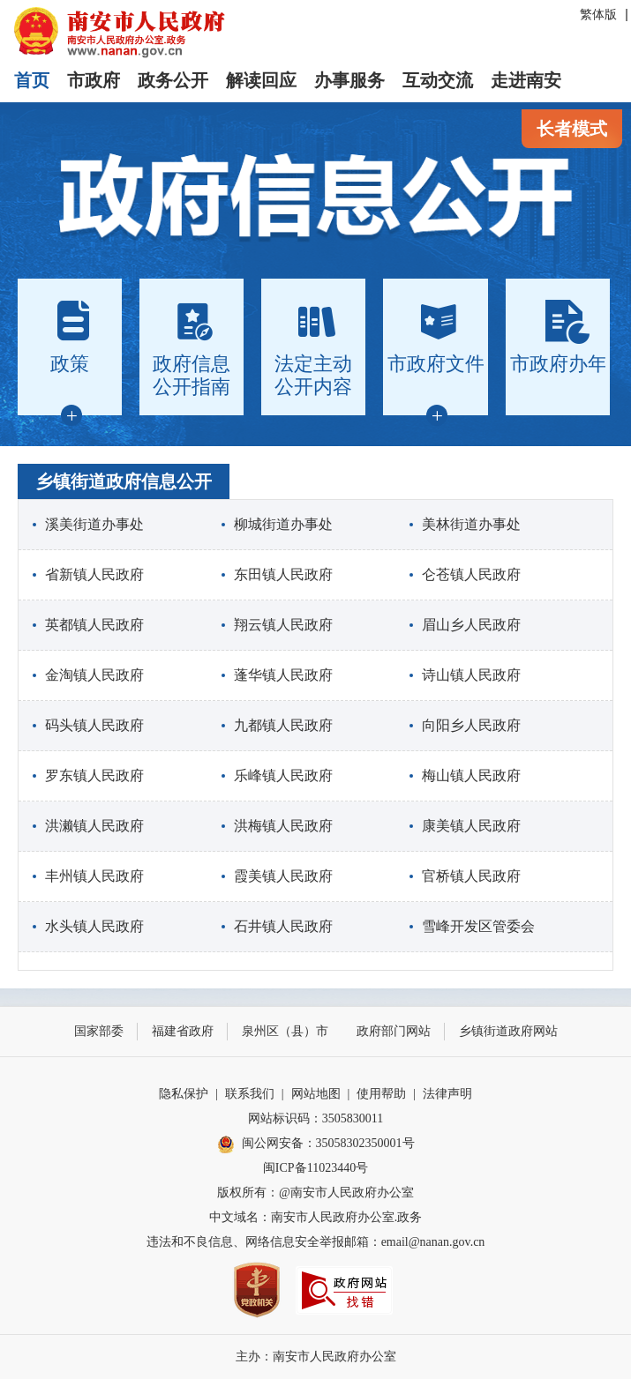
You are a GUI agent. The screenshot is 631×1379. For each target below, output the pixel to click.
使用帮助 (381, 1093)
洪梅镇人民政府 (283, 825)
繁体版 (598, 14)
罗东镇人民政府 (94, 775)
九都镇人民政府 (283, 725)
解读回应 (261, 80)
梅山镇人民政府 (471, 775)
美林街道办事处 (471, 524)
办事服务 (349, 80)
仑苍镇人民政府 (471, 574)
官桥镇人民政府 (471, 875)
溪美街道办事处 (94, 524)
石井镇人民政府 (283, 926)
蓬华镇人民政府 (283, 674)
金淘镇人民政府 (94, 674)
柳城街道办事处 (283, 524)
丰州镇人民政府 (94, 875)
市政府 (93, 80)
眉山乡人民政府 (471, 624)
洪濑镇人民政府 (94, 825)
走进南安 (526, 80)
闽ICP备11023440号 (315, 1167)
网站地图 (316, 1093)
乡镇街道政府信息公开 (123, 481)
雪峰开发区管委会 (478, 926)
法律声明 (447, 1093)
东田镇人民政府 (283, 574)
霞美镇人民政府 (283, 875)
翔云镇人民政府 (283, 624)
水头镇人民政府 (94, 926)
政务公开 (173, 80)
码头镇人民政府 (94, 725)
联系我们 (249, 1093)
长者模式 (572, 128)
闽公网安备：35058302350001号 (316, 1144)
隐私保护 (183, 1093)
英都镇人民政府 (94, 624)
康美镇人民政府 (471, 825)
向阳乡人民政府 (471, 725)
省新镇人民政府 (94, 574)
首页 (31, 80)
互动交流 (437, 80)
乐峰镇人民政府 (283, 775)
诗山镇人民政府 (471, 674)
